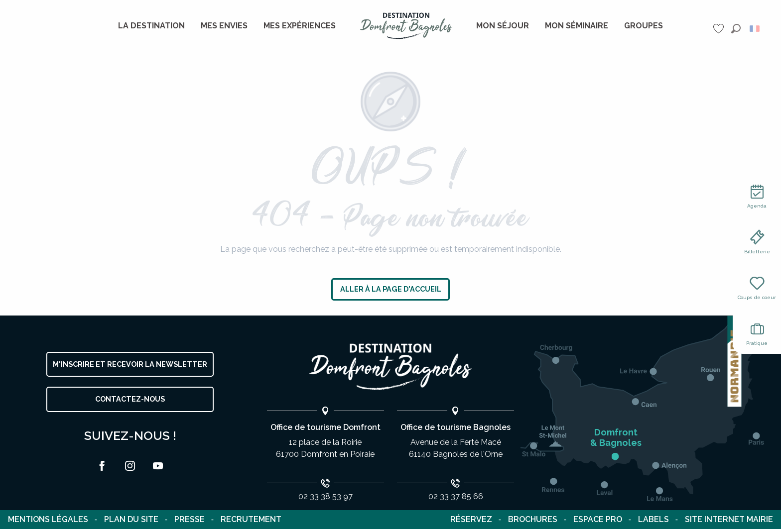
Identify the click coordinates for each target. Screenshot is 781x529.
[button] (736, 28)
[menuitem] (151, 25)
